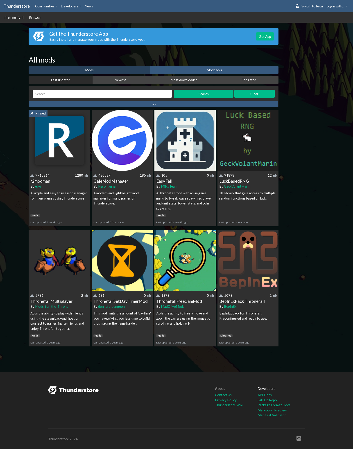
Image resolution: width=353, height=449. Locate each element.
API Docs (265, 395)
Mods (89, 70)
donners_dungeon (111, 306)
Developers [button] (69, 6)
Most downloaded (183, 80)
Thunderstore (17, 6)
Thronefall (14, 17)
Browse (35, 18)
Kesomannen (107, 186)
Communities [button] (44, 6)
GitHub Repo (267, 400)
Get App (265, 36)
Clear (254, 94)
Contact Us (223, 395)
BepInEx (230, 306)
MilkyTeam (169, 186)
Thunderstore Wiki (229, 405)
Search (204, 94)
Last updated (60, 80)
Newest (120, 80)
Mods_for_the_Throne (51, 306)
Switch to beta (309, 6)
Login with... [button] (335, 6)
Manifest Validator (272, 415)
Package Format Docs (274, 405)
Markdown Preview (272, 410)
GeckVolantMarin (237, 186)
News (89, 6)
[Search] (102, 94)
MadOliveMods (172, 306)
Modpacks (214, 70)
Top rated (249, 80)
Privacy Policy (226, 400)
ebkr (38, 186)
